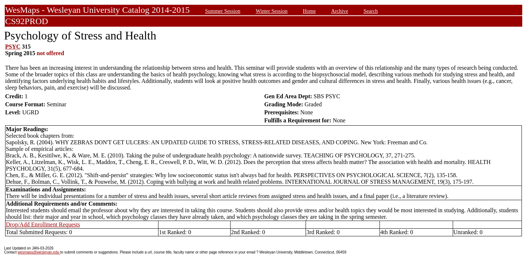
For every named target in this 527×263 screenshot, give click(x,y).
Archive (339, 11)
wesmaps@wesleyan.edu (39, 252)
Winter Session (272, 11)
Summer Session (222, 11)
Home (309, 11)
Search (370, 11)
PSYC (12, 46)
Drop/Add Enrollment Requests (43, 224)
